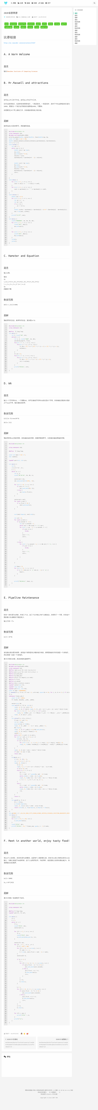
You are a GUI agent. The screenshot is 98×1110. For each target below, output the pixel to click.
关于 (48, 3)
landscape (8, 27)
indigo (57, 24)
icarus (30, 27)
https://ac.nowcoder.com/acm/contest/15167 (19, 43)
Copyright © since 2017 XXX (49, 1097)
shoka (50, 24)
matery (23, 27)
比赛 (29, 17)
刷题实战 (24, 17)
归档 (34, 3)
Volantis (49, 1094)
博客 (13, 3)
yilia (44, 24)
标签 (27, 3)
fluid (37, 27)
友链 (41, 3)
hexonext (13, 24)
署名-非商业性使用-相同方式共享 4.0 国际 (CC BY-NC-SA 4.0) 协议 (53, 1090)
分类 (20, 3)
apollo (64, 24)
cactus (16, 27)
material (44, 27)
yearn (38, 24)
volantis (31, 24)
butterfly (22, 24)
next (6, 24)
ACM (19, 17)
